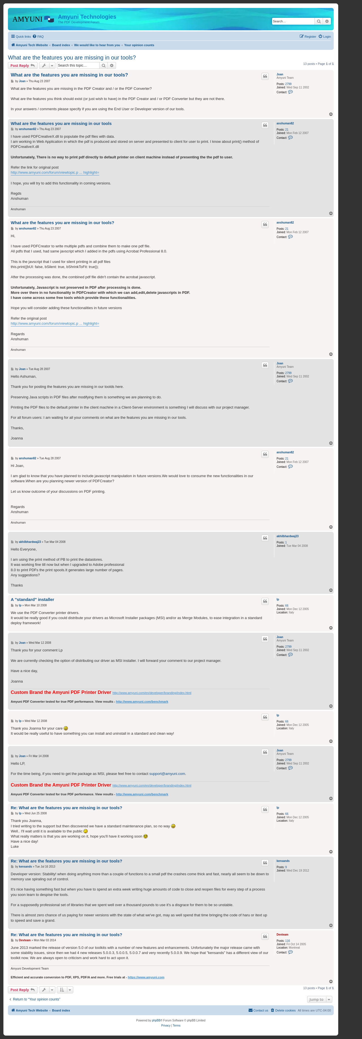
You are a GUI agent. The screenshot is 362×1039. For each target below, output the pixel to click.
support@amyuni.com (167, 774)
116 (287, 940)
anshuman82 (285, 123)
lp (278, 599)
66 (286, 605)
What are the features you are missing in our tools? (72, 57)
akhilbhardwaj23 (288, 536)
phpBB (156, 1020)
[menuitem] (38, 36)
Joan (280, 74)
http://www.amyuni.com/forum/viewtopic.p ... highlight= (55, 172)
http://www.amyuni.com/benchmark (142, 701)
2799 (288, 84)
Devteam (282, 934)
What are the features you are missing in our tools (61, 123)
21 (286, 129)
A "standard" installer (32, 599)
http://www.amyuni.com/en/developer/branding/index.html (152, 692)
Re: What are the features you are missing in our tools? (66, 807)
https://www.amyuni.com (146, 977)
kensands (283, 860)
